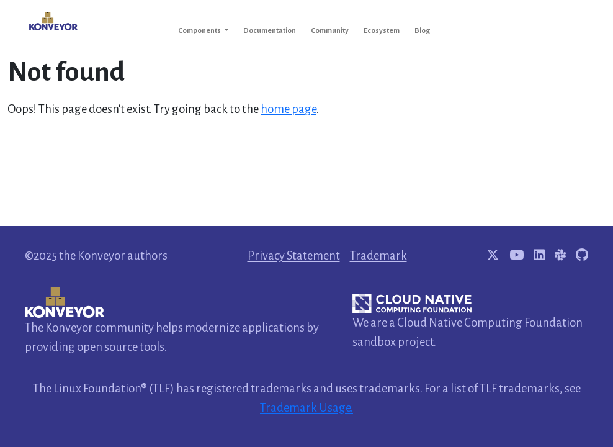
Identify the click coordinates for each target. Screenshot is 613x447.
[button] (203, 31)
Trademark (378, 255)
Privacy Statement (294, 255)
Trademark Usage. (306, 407)
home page (288, 108)
